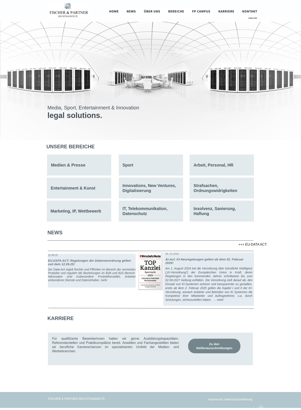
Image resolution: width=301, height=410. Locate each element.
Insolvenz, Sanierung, (215, 208)
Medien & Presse (68, 165)
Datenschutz (134, 213)
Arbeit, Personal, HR (213, 165)
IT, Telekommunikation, (145, 208)
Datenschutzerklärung (238, 399)
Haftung (201, 213)
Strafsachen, (206, 185)
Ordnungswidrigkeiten (215, 190)
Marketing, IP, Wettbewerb (76, 211)
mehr (104, 280)
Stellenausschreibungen (214, 348)
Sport (127, 165)
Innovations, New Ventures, (149, 185)
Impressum (215, 399)
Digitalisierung (136, 190)
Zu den (214, 344)
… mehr (218, 299)
